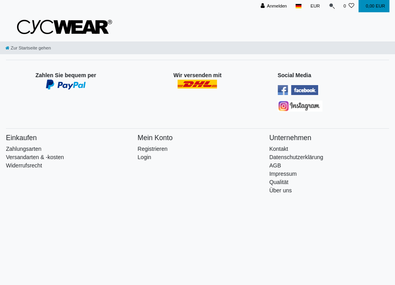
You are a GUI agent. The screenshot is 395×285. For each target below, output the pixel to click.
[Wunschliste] (349, 6)
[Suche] (331, 6)
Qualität (278, 182)
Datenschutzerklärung (296, 157)
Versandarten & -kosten (35, 157)
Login (144, 157)
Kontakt (278, 149)
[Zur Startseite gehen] (28, 48)
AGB (275, 165)
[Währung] (314, 6)
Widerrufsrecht (24, 165)
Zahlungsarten (24, 149)
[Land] (297, 6)
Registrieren (152, 149)
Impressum (283, 174)
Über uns (280, 190)
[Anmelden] (272, 6)
